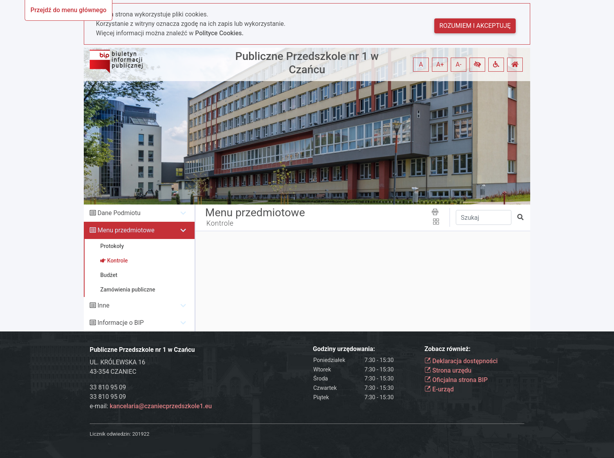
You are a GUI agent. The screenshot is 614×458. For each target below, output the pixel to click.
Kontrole (220, 223)
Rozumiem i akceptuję (475, 25)
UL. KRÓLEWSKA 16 (117, 362)
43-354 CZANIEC (113, 371)
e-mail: (151, 406)
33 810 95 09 (108, 387)
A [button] (421, 64)
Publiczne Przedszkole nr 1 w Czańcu (307, 63)
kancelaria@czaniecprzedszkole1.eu (161, 406)
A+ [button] (440, 64)
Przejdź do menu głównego (69, 10)
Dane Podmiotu (119, 213)
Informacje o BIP (121, 322)
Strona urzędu (447, 370)
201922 (141, 434)
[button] (477, 65)
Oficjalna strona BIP (456, 380)
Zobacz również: (447, 349)
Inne (104, 305)
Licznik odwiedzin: (110, 434)
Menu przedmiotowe (126, 230)
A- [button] (459, 64)
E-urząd (439, 389)
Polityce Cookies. (219, 33)
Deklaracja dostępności (461, 361)
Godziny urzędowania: (344, 349)
